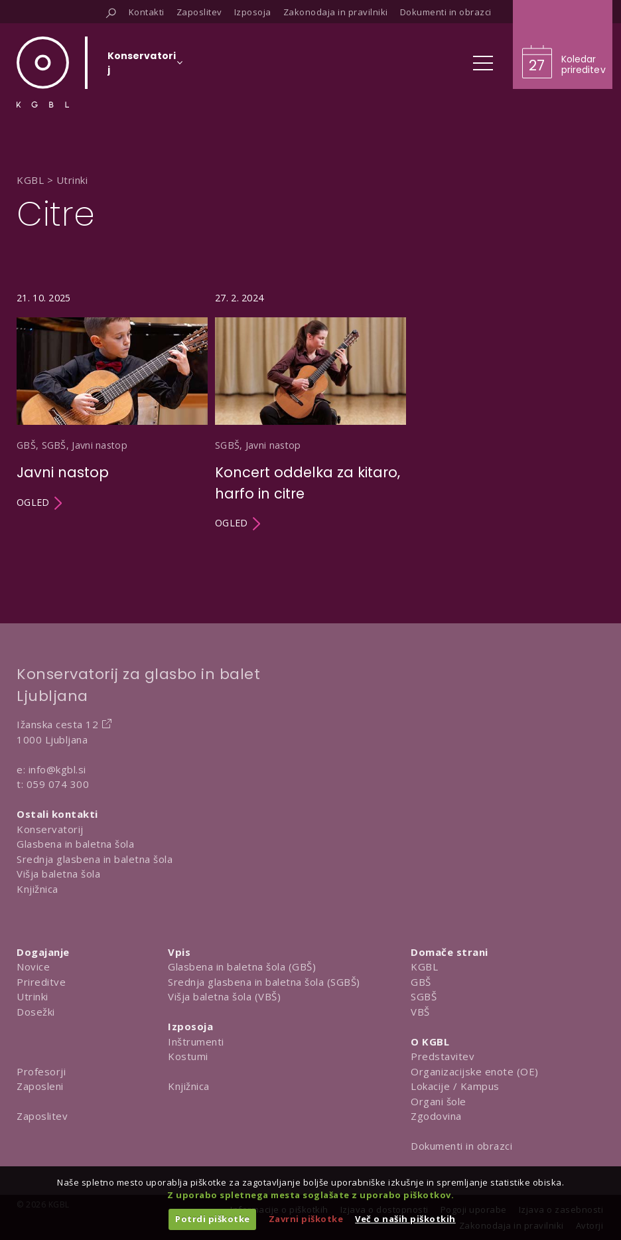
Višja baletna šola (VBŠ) (224, 996)
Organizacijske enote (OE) (475, 1071)
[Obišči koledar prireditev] (562, 44)
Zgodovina (436, 1116)
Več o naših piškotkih (405, 1219)
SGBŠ (424, 996)
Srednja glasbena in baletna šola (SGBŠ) (264, 981)
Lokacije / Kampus (455, 1086)
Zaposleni (40, 1086)
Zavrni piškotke (306, 1219)
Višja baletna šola (58, 873)
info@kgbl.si (57, 769)
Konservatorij (50, 829)
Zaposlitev (42, 1116)
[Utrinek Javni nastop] (112, 411)
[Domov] (43, 72)
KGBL (424, 966)
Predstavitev (442, 1056)
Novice (33, 966)
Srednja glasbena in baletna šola (94, 859)
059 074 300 (58, 784)
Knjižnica (37, 888)
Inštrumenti (196, 1041)
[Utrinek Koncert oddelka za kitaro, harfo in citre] (310, 411)
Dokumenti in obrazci (461, 1145)
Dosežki (36, 1011)
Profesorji (41, 1071)
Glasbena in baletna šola (75, 843)
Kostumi (188, 1056)
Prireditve (41, 981)
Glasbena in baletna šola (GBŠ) (242, 966)
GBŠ (421, 981)
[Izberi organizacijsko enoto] (141, 67)
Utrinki (32, 996)
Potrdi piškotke (212, 1219)
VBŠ (420, 1011)
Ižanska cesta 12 (57, 724)
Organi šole (438, 1101)
